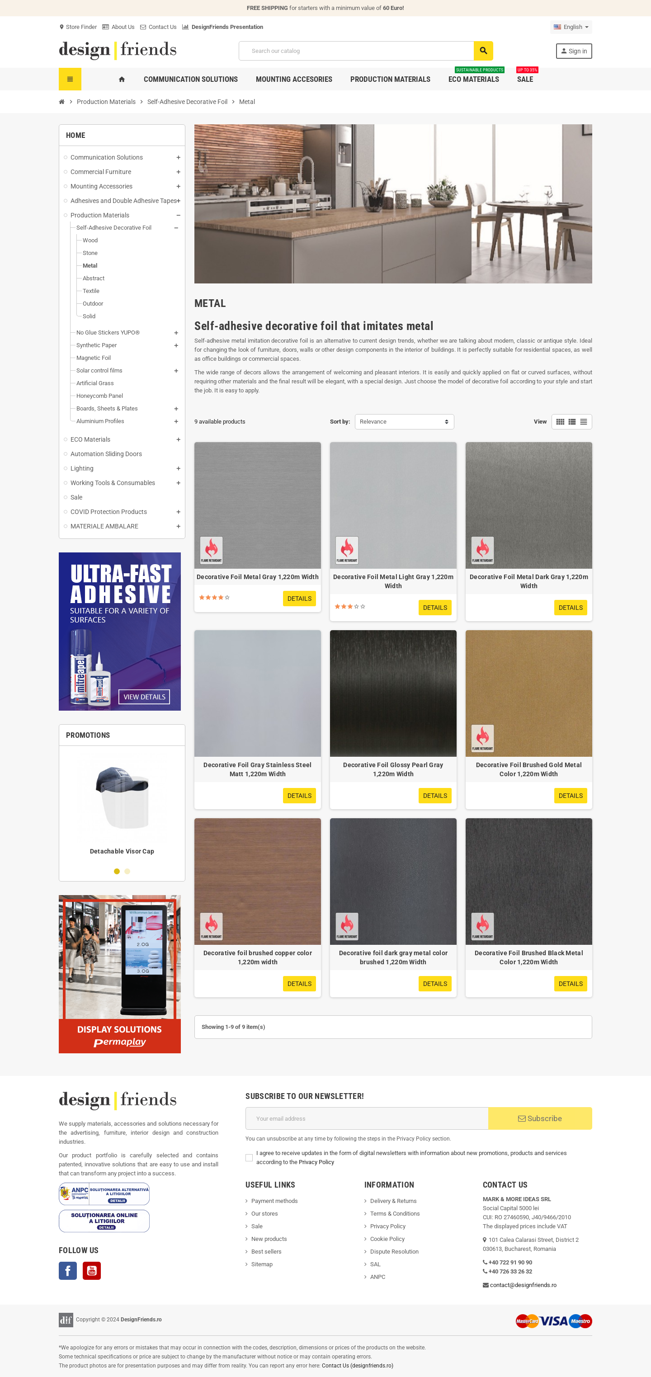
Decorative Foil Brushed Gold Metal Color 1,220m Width (529, 769)
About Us (118, 27)
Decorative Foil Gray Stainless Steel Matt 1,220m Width (257, 769)
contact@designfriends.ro (523, 1285)
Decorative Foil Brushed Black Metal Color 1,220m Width (529, 957)
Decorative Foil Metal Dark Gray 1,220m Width (529, 581)
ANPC (377, 1276)
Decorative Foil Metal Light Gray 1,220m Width (393, 581)
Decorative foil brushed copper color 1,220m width (257, 957)
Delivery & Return (392, 1201)
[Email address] (366, 1118)
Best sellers (266, 1251)
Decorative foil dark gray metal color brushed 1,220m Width (393, 957)
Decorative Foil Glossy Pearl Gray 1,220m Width (393, 769)
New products (269, 1239)
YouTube (92, 1271)
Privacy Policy (316, 1162)
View (540, 421)
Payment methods (274, 1201)
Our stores (264, 1213)
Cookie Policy (387, 1239)
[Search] (366, 51)
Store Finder (78, 27)
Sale (257, 1226)
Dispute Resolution (394, 1251)
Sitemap (262, 1264)
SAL (375, 1264)
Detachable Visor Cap (122, 851)
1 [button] (117, 871)
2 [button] (127, 871)
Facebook (68, 1271)
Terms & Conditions (395, 1213)
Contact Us (158, 27)
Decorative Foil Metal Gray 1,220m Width (258, 576)
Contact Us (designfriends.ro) (357, 1366)
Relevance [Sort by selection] (373, 421)
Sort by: (340, 421)
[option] (122, 806)
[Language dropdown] (571, 27)
